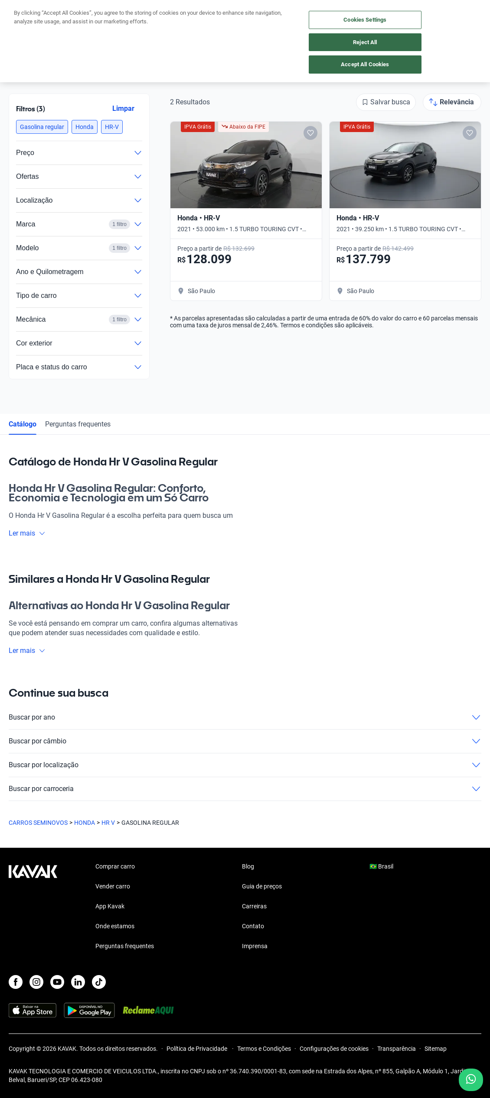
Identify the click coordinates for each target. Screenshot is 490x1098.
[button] (42, 127)
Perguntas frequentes (78, 424)
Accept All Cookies (365, 64)
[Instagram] (36, 982)
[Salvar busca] (386, 102)
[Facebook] (16, 982)
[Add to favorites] (310, 133)
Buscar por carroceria (245, 789)
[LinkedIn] (78, 982)
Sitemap (436, 1048)
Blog (248, 866)
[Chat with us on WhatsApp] (471, 1080)
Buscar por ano (245, 717)
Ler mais (27, 533)
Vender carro (112, 886)
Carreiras (254, 906)
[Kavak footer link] (33, 907)
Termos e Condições (264, 1048)
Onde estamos (114, 926)
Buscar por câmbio (245, 741)
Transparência (396, 1048)
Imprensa (255, 946)
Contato (253, 926)
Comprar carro (115, 866)
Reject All (365, 42)
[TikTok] (99, 982)
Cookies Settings (364, 19)
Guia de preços (262, 886)
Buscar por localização (245, 765)
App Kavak (109, 906)
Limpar (123, 108)
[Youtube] (57, 982)
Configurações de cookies (334, 1048)
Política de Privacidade (198, 1048)
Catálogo (22, 424)
